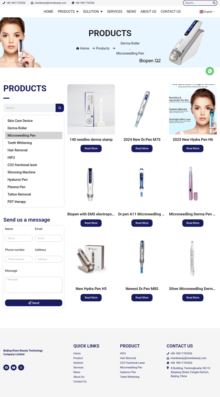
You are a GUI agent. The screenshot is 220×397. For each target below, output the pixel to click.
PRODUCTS (68, 11)
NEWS (131, 12)
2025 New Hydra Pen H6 (193, 139)
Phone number (15, 250)
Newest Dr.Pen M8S (142, 289)
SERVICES (114, 12)
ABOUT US (148, 12)
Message (11, 270)
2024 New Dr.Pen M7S (142, 139)
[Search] (214, 2)
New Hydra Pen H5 (91, 289)
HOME (48, 12)
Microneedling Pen (130, 53)
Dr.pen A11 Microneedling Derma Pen (149, 214)
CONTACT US (171, 12)
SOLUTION (93, 11)
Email (39, 229)
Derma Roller (130, 43)
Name (9, 229)
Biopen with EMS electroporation (94, 214)
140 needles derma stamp (91, 139)
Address (40, 250)
